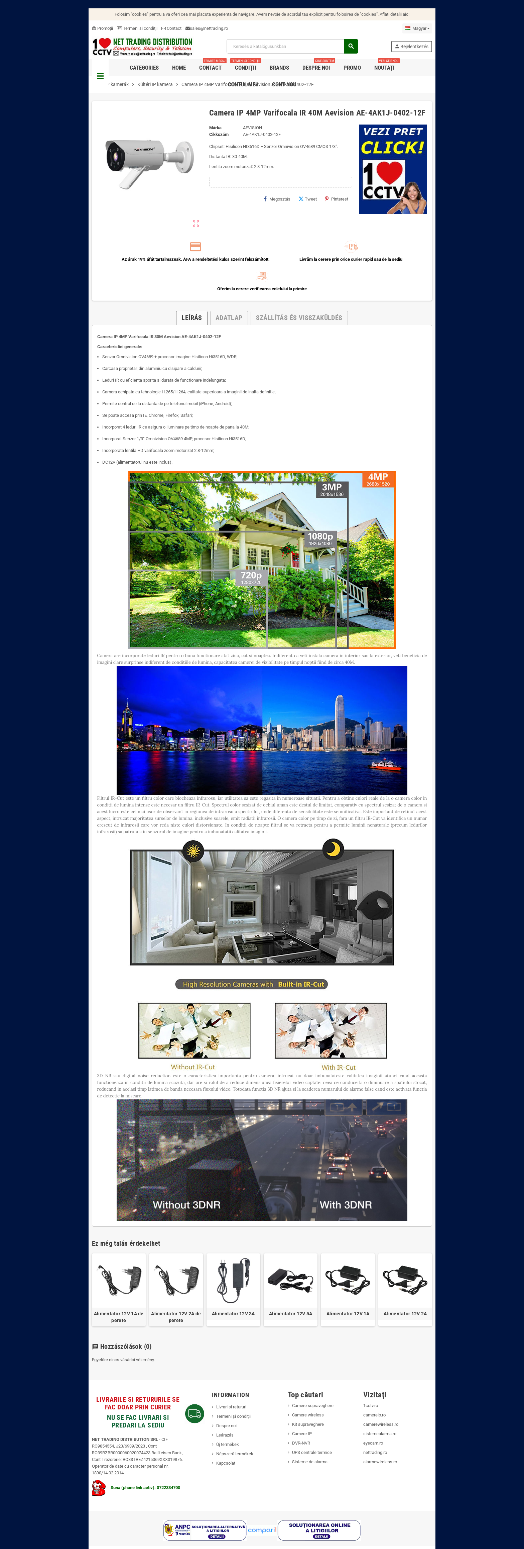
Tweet (322, 202)
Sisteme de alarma (313, 1431)
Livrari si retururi (222, 1376)
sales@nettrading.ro (182, 28)
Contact (144, 28)
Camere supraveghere (316, 1374)
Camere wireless (311, 1384)
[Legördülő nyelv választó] (444, 28)
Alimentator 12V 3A (228, 1283)
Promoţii (75, 28)
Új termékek (218, 1413)
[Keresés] (300, 48)
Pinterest (351, 202)
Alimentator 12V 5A (295, 1283)
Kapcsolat (216, 1432)
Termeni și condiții (224, 1385)
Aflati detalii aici (394, 14)
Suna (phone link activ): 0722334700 (109, 1450)
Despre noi (217, 1394)
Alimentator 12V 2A (427, 1283)
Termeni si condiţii (110, 28)
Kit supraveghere (311, 1393)
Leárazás (216, 1404)
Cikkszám (210, 137)
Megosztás (292, 202)
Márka (206, 131)
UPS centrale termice (315, 1421)
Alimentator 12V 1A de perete (96, 1286)
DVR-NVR (304, 1412)
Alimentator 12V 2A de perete (162, 1286)
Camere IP (305, 1402)
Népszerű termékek (225, 1422)
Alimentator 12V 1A (361, 1283)
